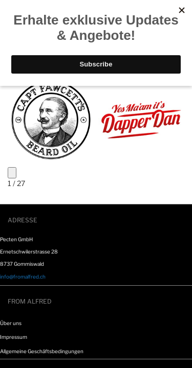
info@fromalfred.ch (23, 276)
